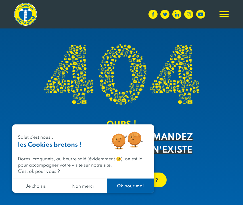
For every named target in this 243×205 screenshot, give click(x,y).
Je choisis (36, 186)
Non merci (83, 186)
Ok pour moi (130, 185)
